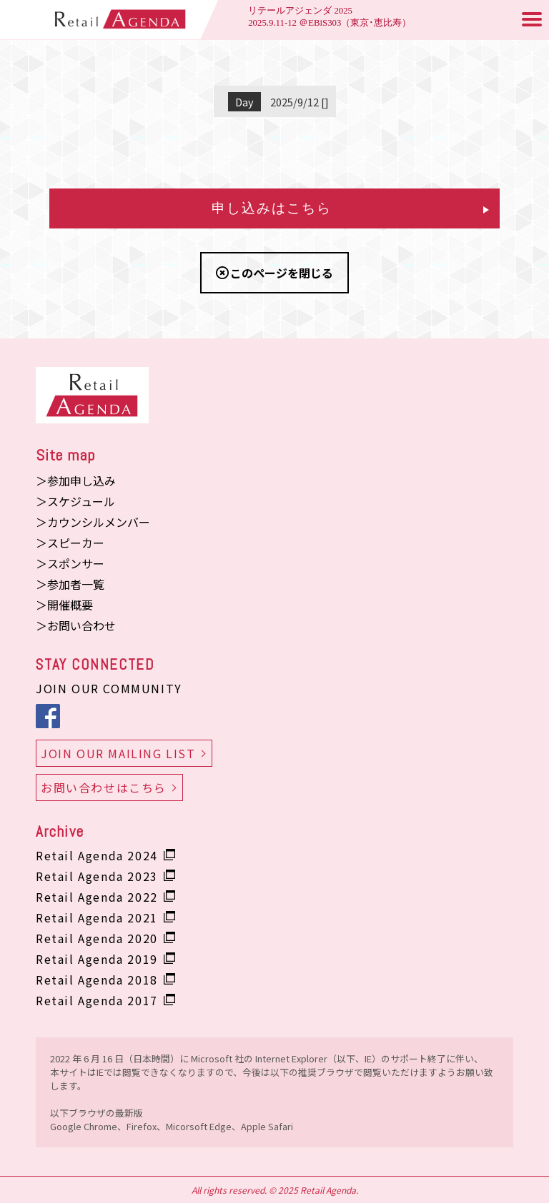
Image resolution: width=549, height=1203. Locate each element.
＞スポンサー (70, 563)
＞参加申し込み (76, 480)
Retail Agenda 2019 (97, 958)
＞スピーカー (70, 542)
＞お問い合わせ (76, 625)
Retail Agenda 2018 (97, 979)
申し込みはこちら (350, 208)
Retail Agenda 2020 (97, 938)
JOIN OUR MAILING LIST (118, 753)
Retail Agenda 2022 (97, 896)
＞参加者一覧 (70, 584)
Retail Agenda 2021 (97, 917)
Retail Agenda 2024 (97, 855)
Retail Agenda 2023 (97, 876)
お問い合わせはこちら (104, 787)
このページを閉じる (281, 272)
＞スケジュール (75, 501)
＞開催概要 (64, 604)
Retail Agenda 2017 (97, 1000)
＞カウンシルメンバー (93, 521)
